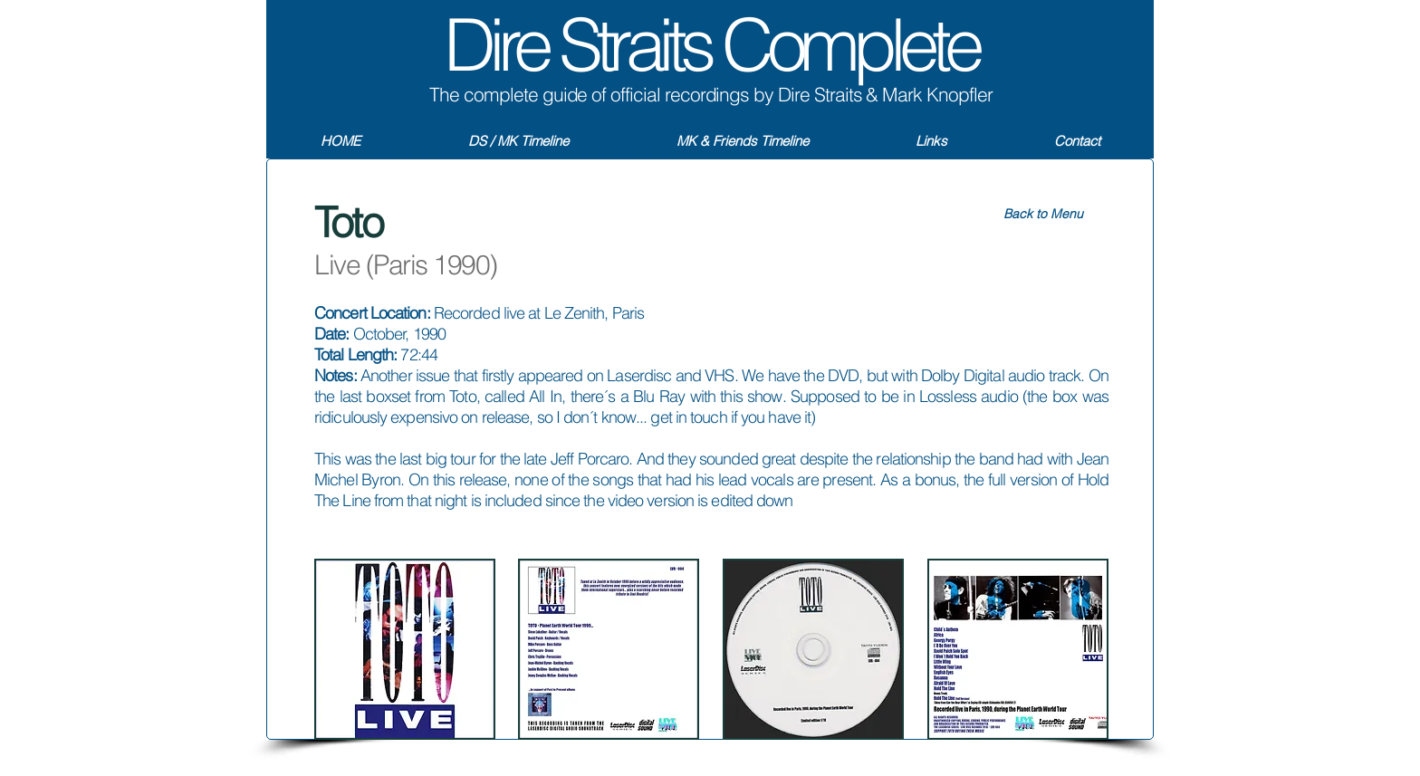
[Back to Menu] (1043, 214)
